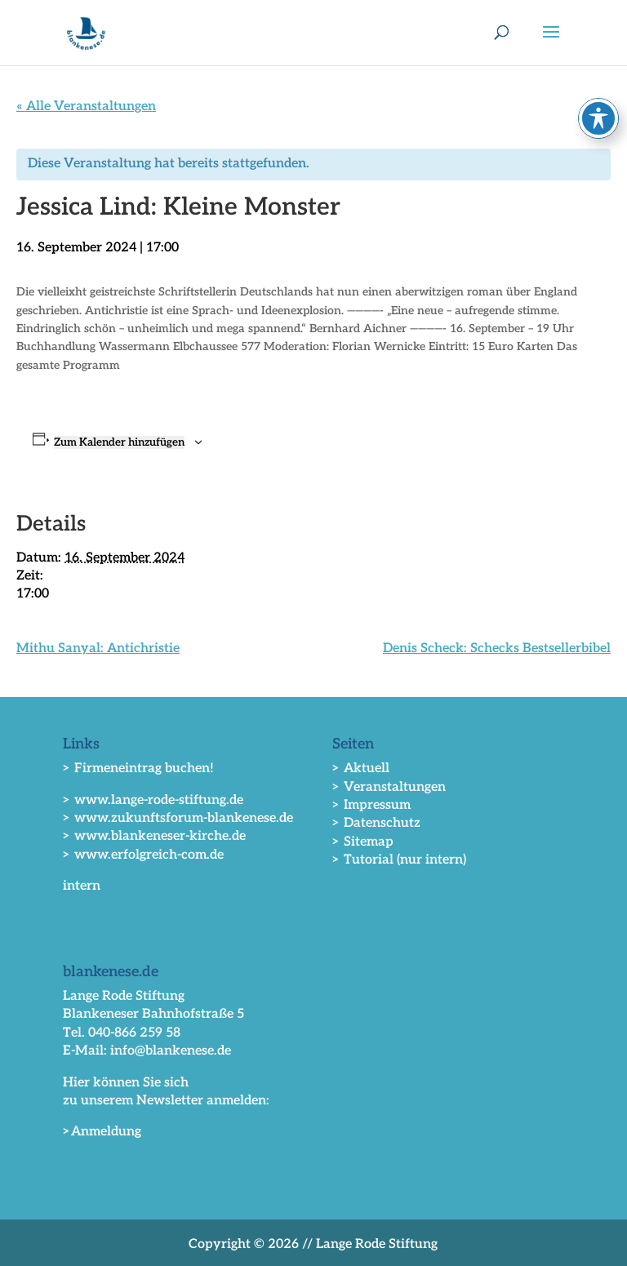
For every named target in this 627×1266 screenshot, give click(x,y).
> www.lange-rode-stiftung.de (153, 800)
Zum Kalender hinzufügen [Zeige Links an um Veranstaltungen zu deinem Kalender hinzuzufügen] (119, 442)
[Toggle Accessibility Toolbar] (598, 118)
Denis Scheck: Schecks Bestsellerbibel (497, 648)
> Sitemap (363, 842)
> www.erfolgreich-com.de (143, 855)
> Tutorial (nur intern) (399, 860)
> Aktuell (360, 768)
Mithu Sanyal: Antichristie (98, 648)
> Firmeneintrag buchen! (138, 768)
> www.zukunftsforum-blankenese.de (178, 818)
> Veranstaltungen (389, 787)
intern (81, 886)
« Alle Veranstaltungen (86, 106)
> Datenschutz (376, 823)
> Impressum (371, 805)
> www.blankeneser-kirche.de (154, 836)
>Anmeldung (102, 1131)
